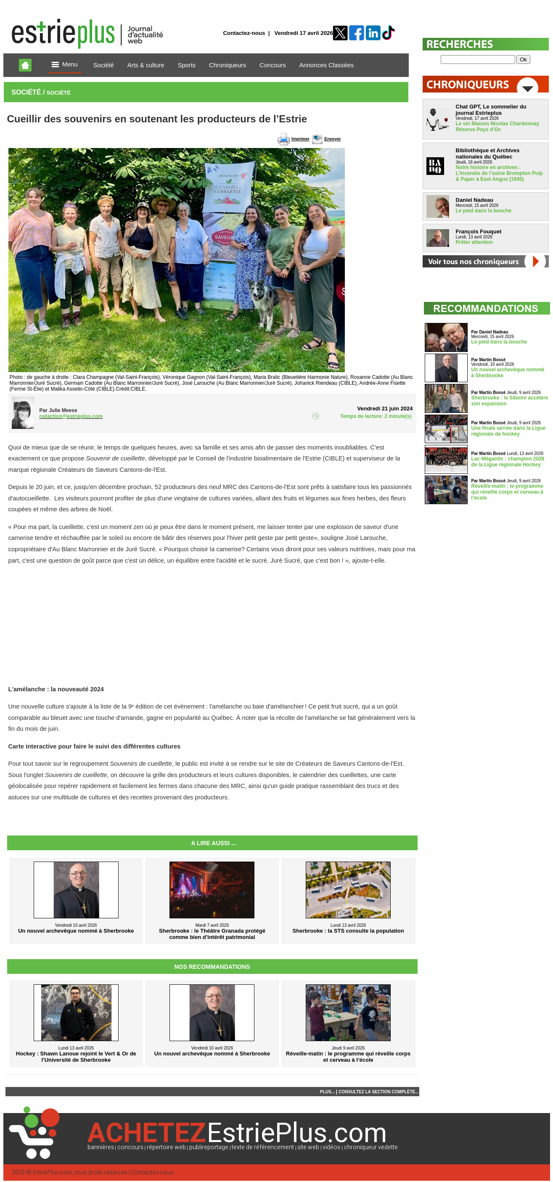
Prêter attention (474, 242)
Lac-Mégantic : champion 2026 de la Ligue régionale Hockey (508, 462)
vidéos (331, 1147)
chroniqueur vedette (371, 1147)
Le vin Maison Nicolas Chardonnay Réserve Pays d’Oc (498, 126)
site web (308, 1147)
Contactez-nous (244, 33)
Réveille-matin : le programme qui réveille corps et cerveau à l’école (507, 492)
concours (130, 1147)
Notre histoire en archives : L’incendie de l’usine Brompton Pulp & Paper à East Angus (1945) (499, 173)
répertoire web (166, 1147)
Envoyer (332, 139)
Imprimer (300, 139)
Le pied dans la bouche (484, 211)
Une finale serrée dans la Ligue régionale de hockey (508, 431)
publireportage (208, 1147)
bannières (100, 1147)
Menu (64, 65)
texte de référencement (263, 1147)
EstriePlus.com (52, 1172)
